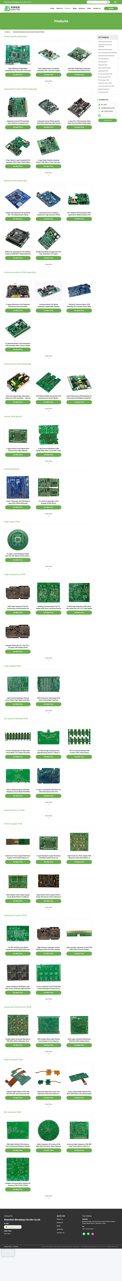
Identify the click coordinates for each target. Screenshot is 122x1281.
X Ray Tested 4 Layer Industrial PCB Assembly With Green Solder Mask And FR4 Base (18, 166)
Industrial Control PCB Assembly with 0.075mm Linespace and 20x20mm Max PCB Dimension (18, 126)
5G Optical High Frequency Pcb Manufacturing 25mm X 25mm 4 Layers (48, 773)
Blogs (58, 1258)
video (89, 8)
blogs (75, 8)
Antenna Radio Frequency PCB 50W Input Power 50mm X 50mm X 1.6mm (79, 1177)
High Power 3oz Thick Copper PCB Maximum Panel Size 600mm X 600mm (79, 881)
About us (60, 1251)
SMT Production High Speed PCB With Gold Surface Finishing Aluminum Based (48, 719)
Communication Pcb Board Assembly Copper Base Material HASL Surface (48, 314)
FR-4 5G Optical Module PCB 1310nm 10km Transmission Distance (79, 773)
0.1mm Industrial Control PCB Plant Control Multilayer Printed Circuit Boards (48, 1015)
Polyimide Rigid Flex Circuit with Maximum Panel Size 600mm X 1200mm (48, 1123)
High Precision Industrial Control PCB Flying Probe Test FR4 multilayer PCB (48, 975)
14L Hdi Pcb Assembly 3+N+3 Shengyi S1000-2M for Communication (48, 517)
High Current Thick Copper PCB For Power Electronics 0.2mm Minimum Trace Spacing (48, 921)
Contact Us (60, 1265)
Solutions (60, 1261)
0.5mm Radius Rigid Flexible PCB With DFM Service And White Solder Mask (79, 1123)
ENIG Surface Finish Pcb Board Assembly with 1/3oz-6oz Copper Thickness (48, 72)
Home (52, 8)
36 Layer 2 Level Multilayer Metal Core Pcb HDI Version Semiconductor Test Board (18, 571)
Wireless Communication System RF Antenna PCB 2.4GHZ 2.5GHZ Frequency (17, 1218)
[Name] (108, 2)
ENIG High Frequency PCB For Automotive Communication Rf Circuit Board (18, 624)
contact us (97, 8)
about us (59, 8)
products (68, 8)
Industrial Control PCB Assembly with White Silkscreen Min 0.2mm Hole (48, 126)
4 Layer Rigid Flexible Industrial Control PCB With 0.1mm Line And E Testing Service (48, 166)
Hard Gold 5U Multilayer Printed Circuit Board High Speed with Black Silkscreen (17, 719)
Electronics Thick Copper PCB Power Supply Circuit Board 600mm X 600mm (17, 881)
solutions (82, 8)
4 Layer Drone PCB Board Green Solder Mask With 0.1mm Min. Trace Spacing (48, 463)
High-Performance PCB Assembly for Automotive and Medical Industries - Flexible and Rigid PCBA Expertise (79, 409)
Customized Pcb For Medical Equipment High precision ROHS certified (48, 220)
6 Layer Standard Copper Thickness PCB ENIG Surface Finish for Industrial (48, 881)
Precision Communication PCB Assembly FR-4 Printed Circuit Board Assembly (79, 314)
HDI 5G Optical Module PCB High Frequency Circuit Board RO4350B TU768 (17, 813)
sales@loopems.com (108, 108)
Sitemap (15, 1279)
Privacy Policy (8, 1279)
